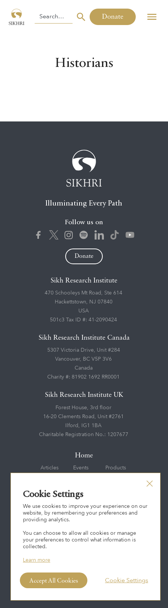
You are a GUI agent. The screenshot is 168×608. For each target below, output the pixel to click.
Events (80, 467)
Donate (112, 16)
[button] (151, 17)
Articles (49, 467)
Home (84, 455)
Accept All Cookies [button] (53, 581)
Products (115, 467)
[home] (17, 17)
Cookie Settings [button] (126, 580)
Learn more (36, 560)
